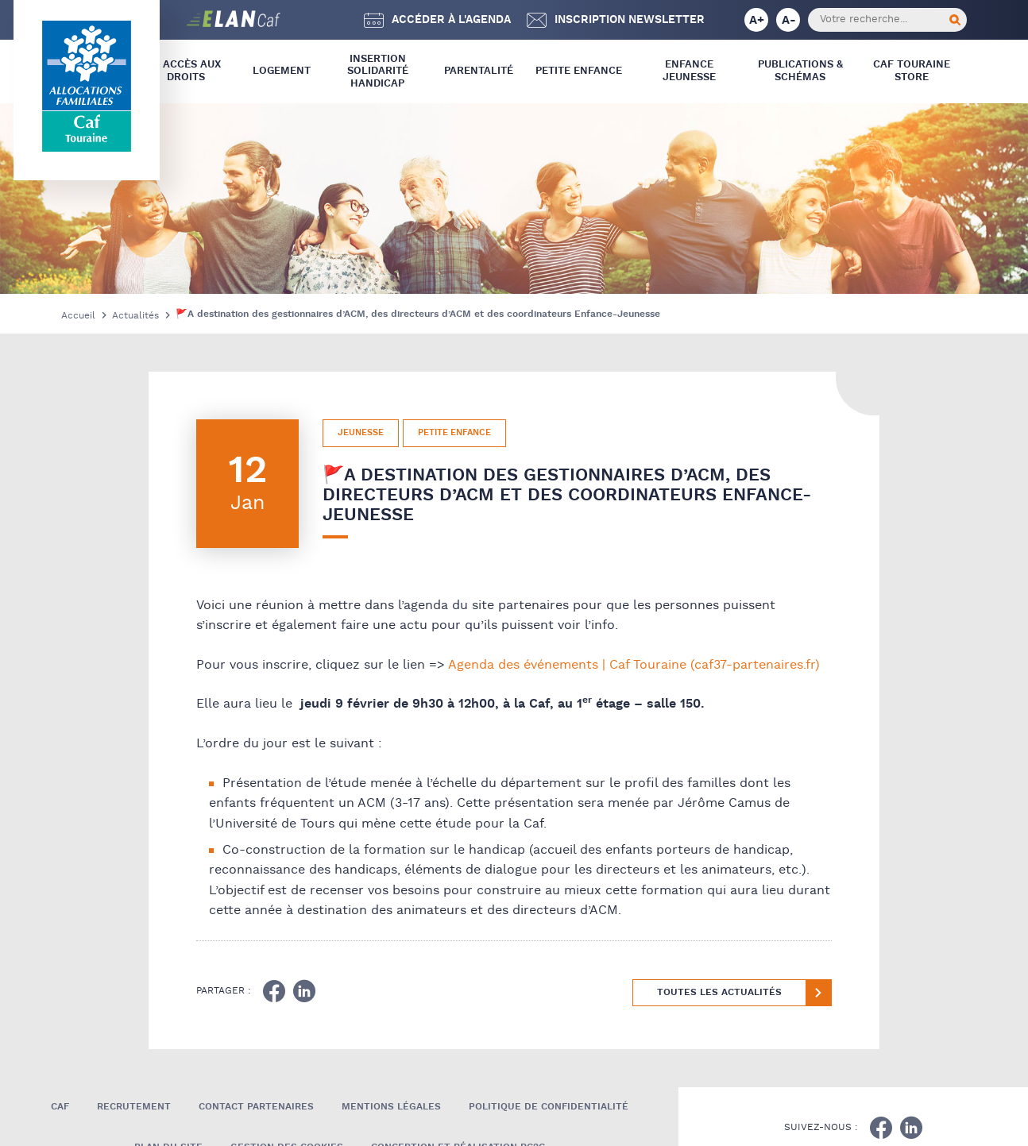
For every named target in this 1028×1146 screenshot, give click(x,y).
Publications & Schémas (800, 71)
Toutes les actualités (719, 992)
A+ (756, 20)
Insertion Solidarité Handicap (377, 71)
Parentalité (478, 71)
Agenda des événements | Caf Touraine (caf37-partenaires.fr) (634, 665)
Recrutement (134, 1107)
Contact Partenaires (256, 1107)
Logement (282, 71)
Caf (60, 1107)
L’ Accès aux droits (186, 71)
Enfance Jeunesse (689, 71)
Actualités (135, 316)
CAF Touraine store (911, 71)
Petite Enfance (578, 71)
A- (789, 20)
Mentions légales (391, 1107)
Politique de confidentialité (548, 1107)
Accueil (78, 316)
